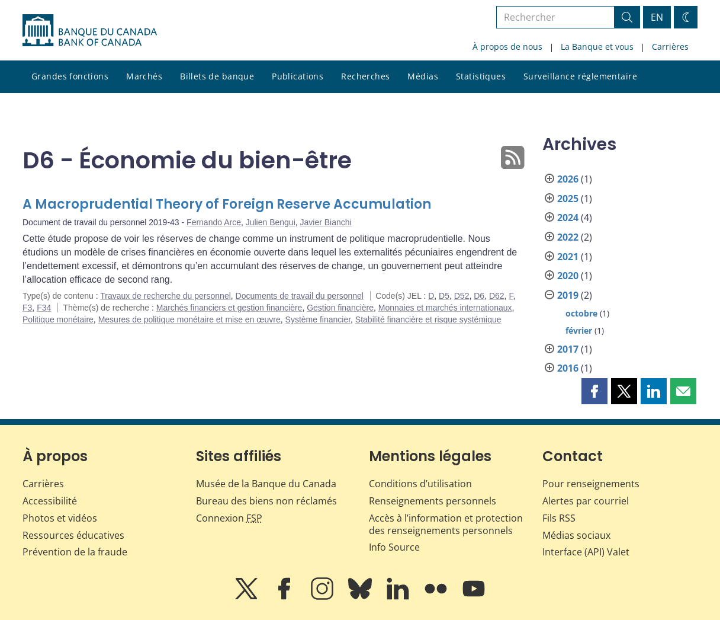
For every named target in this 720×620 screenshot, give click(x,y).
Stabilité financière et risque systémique (428, 319)
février (578, 330)
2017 (567, 349)
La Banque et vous (597, 46)
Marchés (144, 76)
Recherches (365, 76)
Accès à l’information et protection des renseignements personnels (446, 524)
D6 (479, 296)
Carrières (670, 46)
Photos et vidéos (59, 518)
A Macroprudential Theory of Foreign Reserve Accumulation (226, 204)
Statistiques (481, 76)
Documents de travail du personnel (300, 296)
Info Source (394, 547)
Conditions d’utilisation (420, 483)
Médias (422, 76)
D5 (444, 296)
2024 (567, 217)
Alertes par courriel (585, 500)
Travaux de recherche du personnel (165, 296)
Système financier (318, 319)
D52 (462, 296)
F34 (44, 307)
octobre (581, 313)
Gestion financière (340, 307)
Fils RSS (559, 518)
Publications (297, 76)
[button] (594, 391)
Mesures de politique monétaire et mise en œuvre (189, 319)
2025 (567, 198)
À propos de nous (507, 46)
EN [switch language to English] (657, 17)
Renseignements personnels (432, 500)
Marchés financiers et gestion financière (229, 307)
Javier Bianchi (326, 222)
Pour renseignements (590, 483)
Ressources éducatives (73, 535)
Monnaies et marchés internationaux (445, 307)
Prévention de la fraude (74, 551)
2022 (567, 237)
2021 (567, 256)
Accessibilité (49, 500)
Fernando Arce (214, 222)
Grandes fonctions (69, 76)
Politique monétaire (58, 319)
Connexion (229, 518)
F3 (27, 307)
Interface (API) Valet (585, 551)
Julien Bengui (270, 222)
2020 (567, 275)
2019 (567, 295)
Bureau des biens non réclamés (266, 500)
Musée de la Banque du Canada (266, 483)
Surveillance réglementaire (580, 76)
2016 (567, 368)
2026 (567, 179)
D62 (496, 296)
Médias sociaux (576, 535)
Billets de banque (217, 76)
